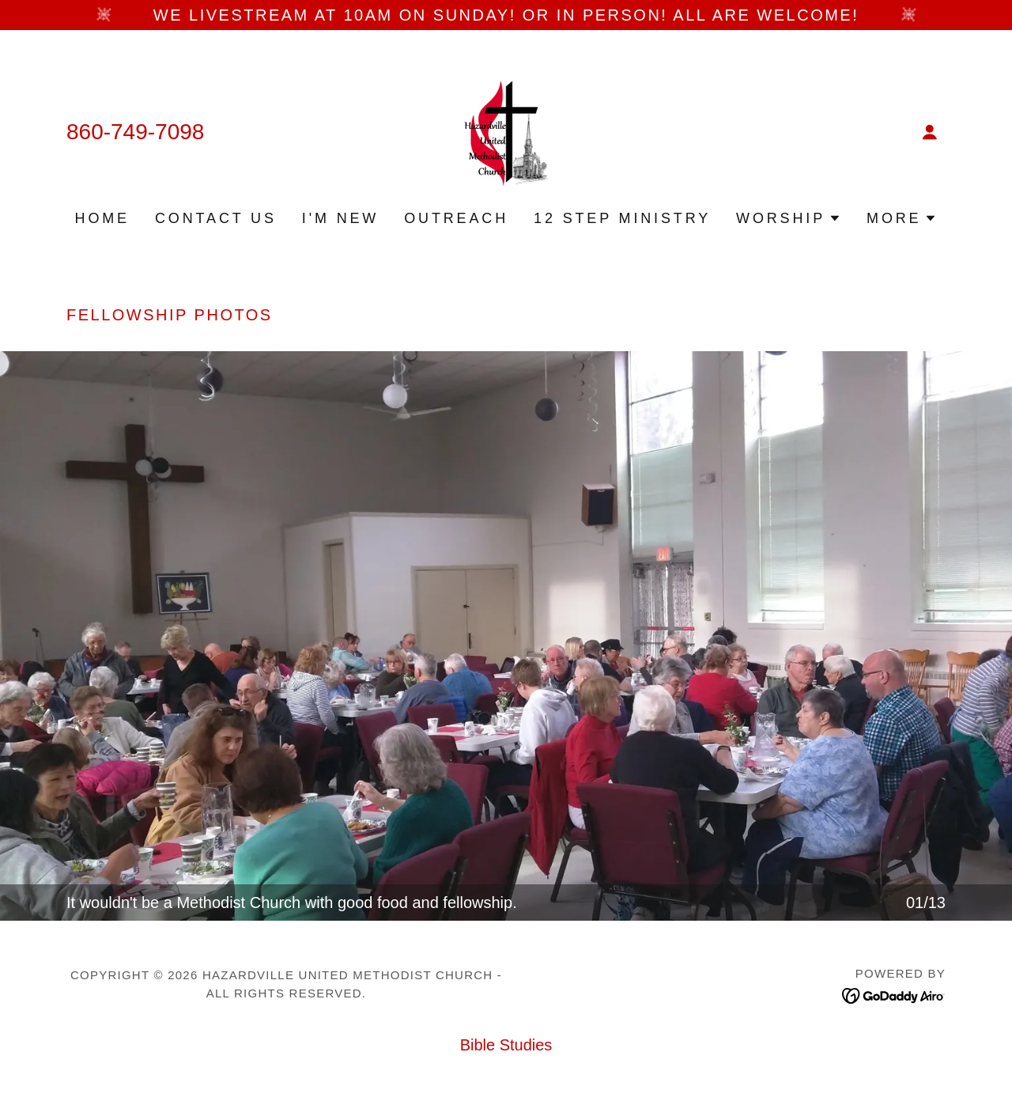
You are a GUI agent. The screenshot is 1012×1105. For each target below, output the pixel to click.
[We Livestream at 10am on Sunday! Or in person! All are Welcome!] (506, 15)
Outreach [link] (456, 218)
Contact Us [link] (216, 218)
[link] (505, 130)
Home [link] (102, 218)
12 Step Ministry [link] (622, 218)
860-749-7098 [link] (135, 131)
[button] (930, 132)
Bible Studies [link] (506, 1045)
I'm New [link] (340, 218)
